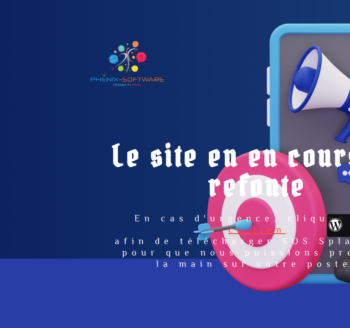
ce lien (257, 230)
